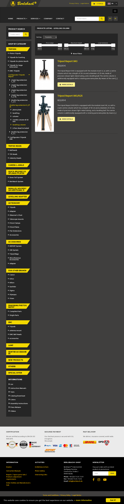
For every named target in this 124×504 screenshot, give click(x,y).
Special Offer (15, 373)
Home (10, 18)
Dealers (9, 467)
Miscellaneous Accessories (14, 259)
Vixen (11, 298)
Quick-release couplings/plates (17, 172)
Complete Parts (15, 311)
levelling (14, 113)
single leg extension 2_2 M (18, 86)
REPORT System (15, 246)
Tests (11, 392)
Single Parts (13, 315)
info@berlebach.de (75, 481)
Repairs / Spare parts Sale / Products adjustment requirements (16, 476)
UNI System (13, 250)
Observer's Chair (15, 215)
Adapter (12, 211)
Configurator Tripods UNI (17, 138)
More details (66, 84)
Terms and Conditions (51, 495)
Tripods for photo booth (18, 61)
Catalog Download (16, 396)
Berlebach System (15, 181)
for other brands (17, 271)
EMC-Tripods (14, 71)
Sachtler (12, 286)
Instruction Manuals (17, 388)
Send (112, 473)
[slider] (40, 45)
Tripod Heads (15, 146)
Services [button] (35, 18)
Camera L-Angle (16, 165)
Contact (60, 18)
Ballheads (12, 150)
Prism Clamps (14, 223)
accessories (13, 338)
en (110, 3)
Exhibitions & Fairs (42, 467)
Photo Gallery (40, 471)
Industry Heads (14, 158)
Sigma (11, 290)
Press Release (14, 407)
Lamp (10, 345)
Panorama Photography (17, 306)
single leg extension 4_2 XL (18, 96)
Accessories (13, 235)
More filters (76, 53)
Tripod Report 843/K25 (70, 96)
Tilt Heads (12, 154)
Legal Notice (85, 3)
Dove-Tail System (15, 177)
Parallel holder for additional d (17, 189)
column (14, 116)
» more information (83, 500)
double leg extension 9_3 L (18, 133)
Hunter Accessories (17, 353)
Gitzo (11, 279)
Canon (11, 275)
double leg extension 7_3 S (18, 101)
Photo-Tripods (14, 53)
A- (115, 18)
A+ (110, 18)
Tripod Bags (13, 254)
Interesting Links (41, 474)
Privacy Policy (74, 3)
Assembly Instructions (18, 403)
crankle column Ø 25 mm (19, 121)
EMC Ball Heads (15, 334)
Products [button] (22, 18)
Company (48, 18)
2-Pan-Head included (19, 128)
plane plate (15, 109)
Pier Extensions (14, 231)
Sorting (38, 37)
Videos (12, 411)
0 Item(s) (98, 4)
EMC (10, 322)
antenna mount (14, 330)
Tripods (12, 49)
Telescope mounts (16, 219)
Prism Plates (13, 227)
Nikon (11, 282)
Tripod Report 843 (67, 61)
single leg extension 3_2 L (18, 91)
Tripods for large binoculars (15, 66)
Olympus (12, 294)
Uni (10, 384)
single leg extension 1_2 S (18, 81)
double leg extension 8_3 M (20, 106)
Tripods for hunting (16, 57)
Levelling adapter (17, 197)
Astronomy (14, 203)
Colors (12, 399)
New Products (15, 360)
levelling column (18, 124)
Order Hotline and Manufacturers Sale (18, 484)
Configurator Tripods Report (19, 76)
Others (12, 366)
